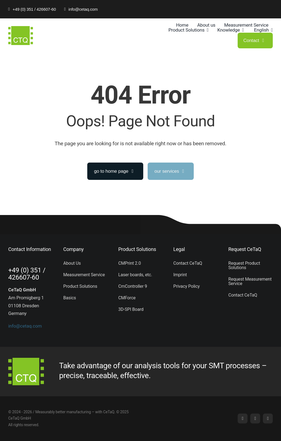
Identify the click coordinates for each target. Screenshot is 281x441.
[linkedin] (243, 418)
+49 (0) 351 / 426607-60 (27, 273)
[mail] (255, 418)
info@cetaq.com (25, 326)
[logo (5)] (20, 28)
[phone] (268, 418)
